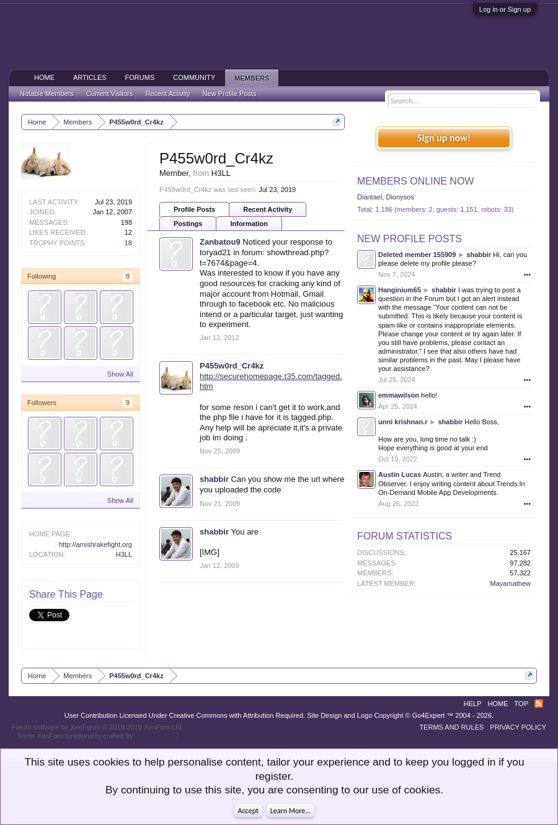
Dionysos (400, 197)
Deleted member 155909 (417, 254)
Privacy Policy (518, 727)
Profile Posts (194, 209)
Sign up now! (444, 138)
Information (249, 223)
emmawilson (398, 395)
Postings (188, 223)
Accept (248, 810)
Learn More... (290, 810)
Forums (140, 77)
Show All (120, 374)
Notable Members (47, 93)
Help (473, 703)
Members (251, 78)
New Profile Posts (409, 239)
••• (527, 274)
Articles (90, 77)
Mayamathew (510, 583)
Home (44, 77)
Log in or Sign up (505, 9)
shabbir (214, 479)
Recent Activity (267, 209)
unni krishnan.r (402, 422)
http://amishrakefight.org (95, 544)
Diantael (369, 197)
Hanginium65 (399, 290)
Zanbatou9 (220, 242)
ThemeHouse (155, 736)
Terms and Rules (451, 727)
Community (194, 77)
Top (521, 703)
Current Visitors (109, 93)
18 (128, 243)
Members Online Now (415, 181)
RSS (538, 703)
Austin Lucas (399, 474)
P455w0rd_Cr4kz (232, 365)
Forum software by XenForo (98, 727)
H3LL (124, 554)
